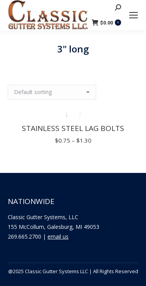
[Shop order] (52, 92)
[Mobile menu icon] (133, 15)
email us (58, 236)
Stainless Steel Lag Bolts (73, 128)
